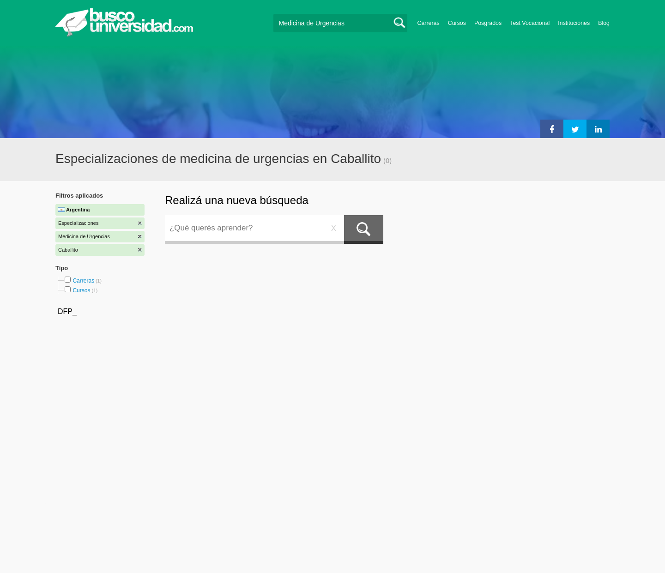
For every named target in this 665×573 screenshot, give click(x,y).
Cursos (457, 23)
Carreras (428, 23)
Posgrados (488, 23)
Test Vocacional (530, 23)
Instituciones (574, 23)
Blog (604, 23)
